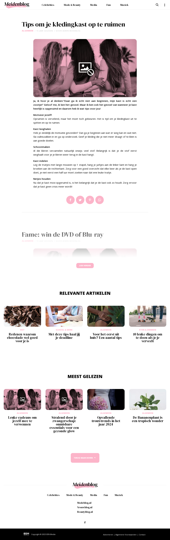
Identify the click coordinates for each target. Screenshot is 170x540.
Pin (90, 200)
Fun (108, 5)
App (99, 200)
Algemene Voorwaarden (126, 534)
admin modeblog (71, 31)
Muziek (124, 5)
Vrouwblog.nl (84, 507)
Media (93, 5)
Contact (142, 534)
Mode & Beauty (72, 5)
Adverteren (108, 534)
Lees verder (85, 267)
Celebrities (48, 5)
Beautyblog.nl (85, 512)
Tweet (80, 200)
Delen (70, 200)
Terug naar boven (83, 461)
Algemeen (27, 30)
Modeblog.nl (84, 503)
